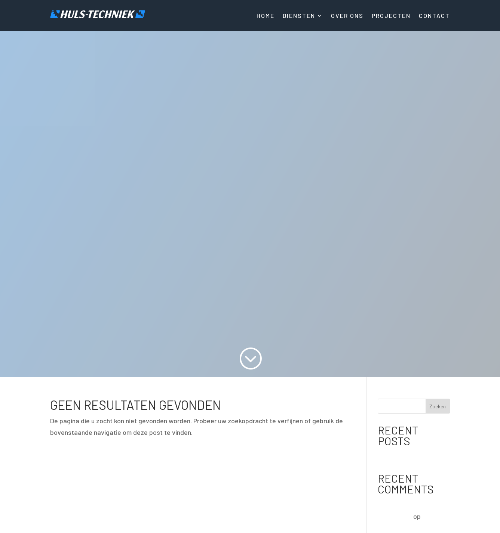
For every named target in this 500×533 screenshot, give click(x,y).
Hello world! (395, 456)
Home (265, 16)
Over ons (347, 16)
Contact (434, 16)
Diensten (299, 16)
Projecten (391, 16)
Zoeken (437, 406)
